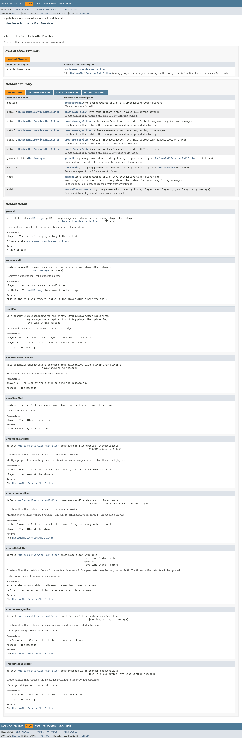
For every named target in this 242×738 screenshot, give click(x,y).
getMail (69, 158)
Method (44, 13)
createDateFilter (76, 112)
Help (68, 4)
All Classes (70, 9)
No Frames (52, 9)
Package (18, 4)
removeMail (72, 167)
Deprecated (49, 4)
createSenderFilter (77, 139)
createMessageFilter (78, 121)
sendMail (70, 176)
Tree (38, 4)
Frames (39, 9)
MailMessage (36, 158)
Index (61, 4)
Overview (6, 4)
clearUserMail (74, 102)
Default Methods (95, 92)
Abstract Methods (67, 92)
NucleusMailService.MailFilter (85, 69)
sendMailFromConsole (78, 189)
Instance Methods (39, 92)
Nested (16, 13)
